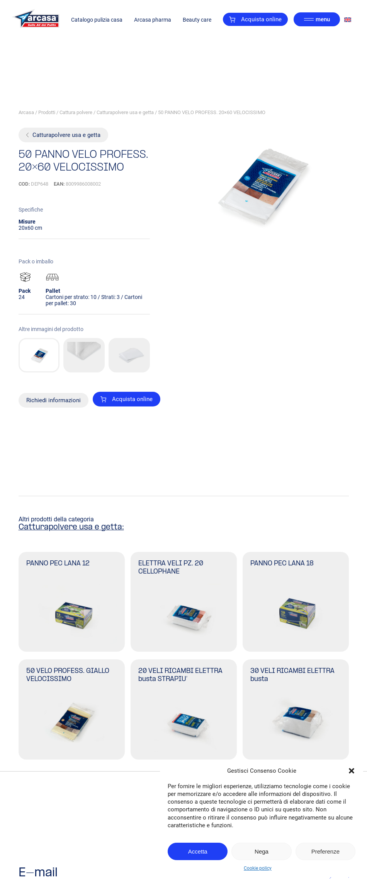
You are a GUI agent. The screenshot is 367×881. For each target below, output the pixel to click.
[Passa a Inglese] (347, 19)
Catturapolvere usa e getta (125, 112)
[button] (351, 771)
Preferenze (325, 851)
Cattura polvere (75, 112)
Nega (261, 851)
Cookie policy (258, 868)
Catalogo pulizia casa (96, 20)
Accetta (197, 851)
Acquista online (255, 19)
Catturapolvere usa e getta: (71, 527)
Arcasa (26, 112)
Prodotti (46, 112)
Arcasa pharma (152, 20)
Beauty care (197, 20)
